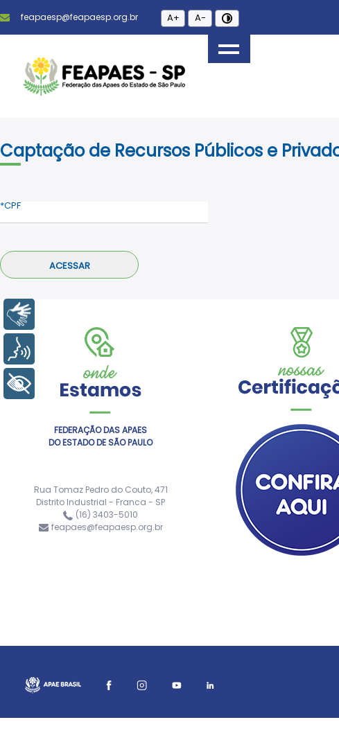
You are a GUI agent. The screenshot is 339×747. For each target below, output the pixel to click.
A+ (173, 17)
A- (200, 17)
